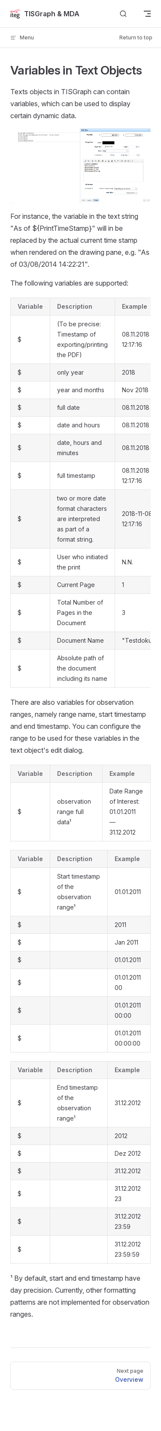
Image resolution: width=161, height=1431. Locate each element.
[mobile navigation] (147, 13)
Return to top (135, 37)
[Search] (123, 14)
